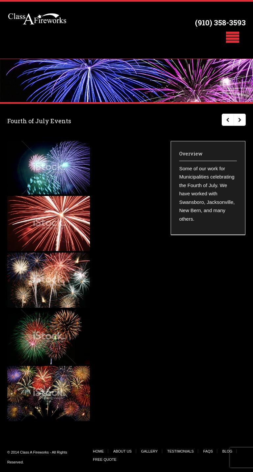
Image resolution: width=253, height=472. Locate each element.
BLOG (227, 451)
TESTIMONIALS (180, 451)
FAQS (208, 451)
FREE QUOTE (105, 459)
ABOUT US (122, 451)
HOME (98, 451)
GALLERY (149, 451)
